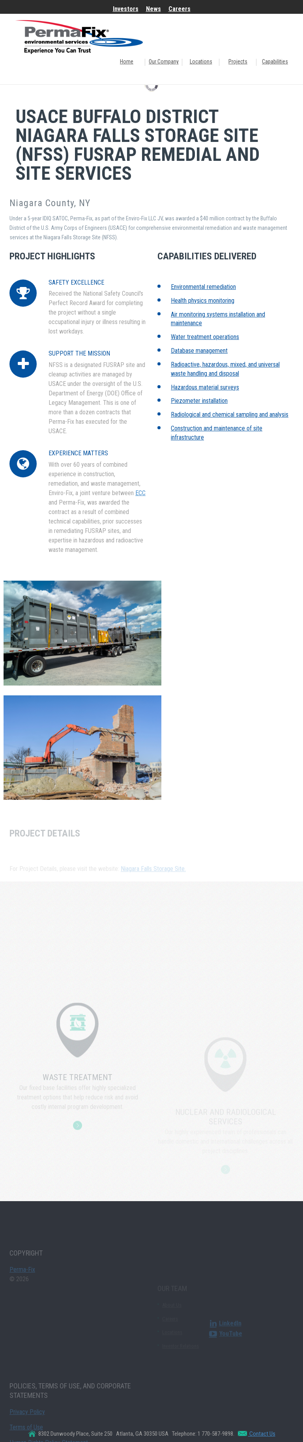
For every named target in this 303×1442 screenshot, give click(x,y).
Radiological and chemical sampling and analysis (229, 414)
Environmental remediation (203, 287)
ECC (140, 493)
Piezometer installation (199, 400)
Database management (199, 350)
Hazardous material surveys (205, 387)
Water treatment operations (205, 337)
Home (126, 61)
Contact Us (261, 1433)
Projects (237, 61)
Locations (201, 61)
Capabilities (275, 61)
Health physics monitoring (202, 300)
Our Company (164, 61)
